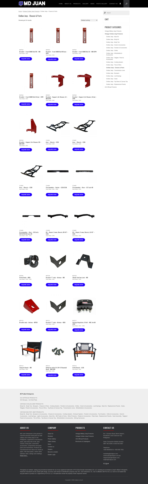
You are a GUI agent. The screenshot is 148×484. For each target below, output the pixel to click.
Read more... (24, 455)
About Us (68, 3)
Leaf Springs (97, 406)
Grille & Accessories (113, 414)
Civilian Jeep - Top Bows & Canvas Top (117, 81)
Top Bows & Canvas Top (55, 408)
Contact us (113, 3)
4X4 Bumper (23, 400)
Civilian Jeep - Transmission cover (115, 70)
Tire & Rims (36, 418)
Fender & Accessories (90, 414)
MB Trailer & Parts (61, 416)
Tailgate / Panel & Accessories (29, 408)
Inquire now (25, 59)
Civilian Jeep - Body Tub (112, 42)
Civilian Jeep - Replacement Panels (116, 84)
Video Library (52, 441)
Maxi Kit (104, 406)
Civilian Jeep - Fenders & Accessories (116, 47)
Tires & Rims (43, 408)
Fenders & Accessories (67, 406)
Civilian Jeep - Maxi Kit (112, 36)
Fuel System (102, 414)
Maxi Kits (52, 416)
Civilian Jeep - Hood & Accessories (115, 45)
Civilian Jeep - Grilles (112, 50)
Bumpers (35, 406)
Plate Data (95, 416)
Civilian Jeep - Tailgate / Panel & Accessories (115, 58)
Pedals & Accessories (84, 416)
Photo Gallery (101, 3)
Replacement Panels (114, 406)
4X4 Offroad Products (111, 87)
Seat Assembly (117, 416)
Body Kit (22, 406)
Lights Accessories (42, 416)
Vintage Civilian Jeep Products (31, 11)
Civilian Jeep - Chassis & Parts (115, 67)
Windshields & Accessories (84, 408)
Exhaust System (78, 414)
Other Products (72, 416)
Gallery (85, 3)
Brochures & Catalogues (83, 441)
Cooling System (54, 406)
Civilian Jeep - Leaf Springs (113, 76)
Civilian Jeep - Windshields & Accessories (114, 54)
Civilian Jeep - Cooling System (114, 62)
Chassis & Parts (44, 406)
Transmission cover (69, 408)
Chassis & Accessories (55, 414)
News (92, 3)
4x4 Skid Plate (32, 400)
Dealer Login (51, 454)
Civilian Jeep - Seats (111, 79)
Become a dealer (53, 452)
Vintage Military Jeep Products (113, 31)
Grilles (77, 406)
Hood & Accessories (86, 406)
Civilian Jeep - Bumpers (112, 73)
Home (61, 3)
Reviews (50, 436)
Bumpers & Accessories (40, 414)
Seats (123, 406)
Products (77, 3)
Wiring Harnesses (79, 418)
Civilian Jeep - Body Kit (112, 39)
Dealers (50, 449)
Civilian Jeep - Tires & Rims (113, 65)
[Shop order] (89, 20)
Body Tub (29, 406)
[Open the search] (126, 3)
